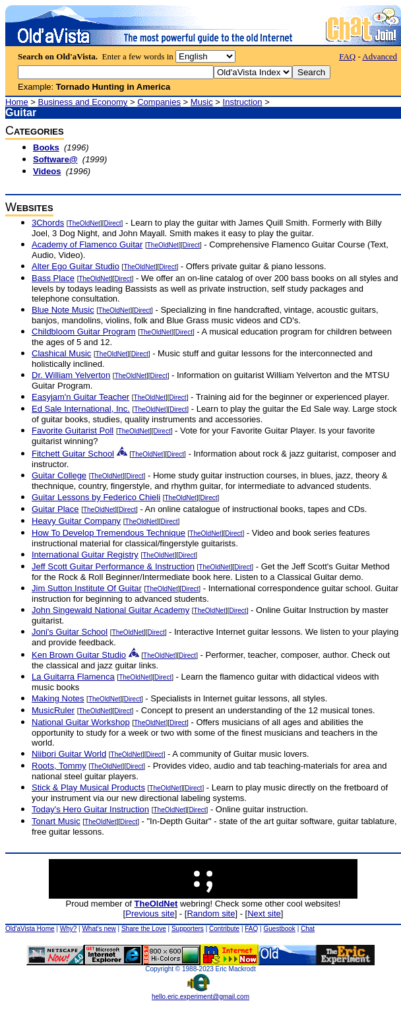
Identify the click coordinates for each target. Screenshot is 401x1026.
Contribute (224, 928)
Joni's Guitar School (70, 632)
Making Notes (58, 698)
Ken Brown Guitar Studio (79, 655)
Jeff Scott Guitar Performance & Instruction (113, 566)
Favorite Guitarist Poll (72, 430)
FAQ (347, 56)
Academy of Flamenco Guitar (87, 244)
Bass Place (53, 278)
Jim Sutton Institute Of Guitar (87, 588)
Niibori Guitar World (69, 754)
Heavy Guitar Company (76, 521)
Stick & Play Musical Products (88, 787)
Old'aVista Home (30, 928)
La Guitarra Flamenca (73, 677)
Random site (211, 913)
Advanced (379, 56)
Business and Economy (83, 102)
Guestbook (279, 928)
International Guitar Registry (85, 555)
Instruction (242, 102)
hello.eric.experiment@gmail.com (200, 993)
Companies (159, 102)
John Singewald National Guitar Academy (110, 610)
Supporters (187, 928)
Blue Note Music (63, 310)
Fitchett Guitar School (73, 454)
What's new (98, 928)
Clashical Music (61, 353)
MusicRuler (53, 710)
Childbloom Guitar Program (84, 332)
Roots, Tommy (59, 766)
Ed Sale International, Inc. (81, 409)
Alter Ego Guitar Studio (75, 266)
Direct (112, 223)
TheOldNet (84, 223)
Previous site (149, 913)
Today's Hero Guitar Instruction (90, 809)
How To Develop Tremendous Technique (108, 533)
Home (16, 102)
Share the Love (143, 928)
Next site (264, 913)
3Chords (48, 223)
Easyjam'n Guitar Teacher (80, 397)
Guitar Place (55, 509)
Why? (68, 928)
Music (202, 102)
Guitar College (59, 475)
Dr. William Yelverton (71, 375)
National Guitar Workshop (81, 722)
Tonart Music (56, 821)
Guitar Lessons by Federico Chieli (96, 497)
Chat (308, 928)
